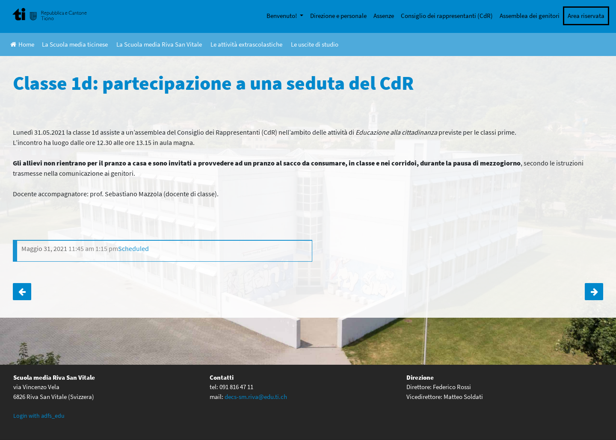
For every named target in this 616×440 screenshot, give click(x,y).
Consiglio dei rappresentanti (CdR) (447, 16)
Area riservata (586, 16)
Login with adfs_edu (39, 415)
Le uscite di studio (314, 44)
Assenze (383, 16)
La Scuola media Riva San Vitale (159, 44)
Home (22, 44)
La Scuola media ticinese (75, 44)
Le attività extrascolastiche (246, 44)
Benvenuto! (282, 16)
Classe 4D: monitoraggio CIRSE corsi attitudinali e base (22, 291)
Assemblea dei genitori (530, 16)
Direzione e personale (338, 16)
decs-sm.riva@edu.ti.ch (256, 397)
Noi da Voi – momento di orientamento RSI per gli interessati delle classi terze (594, 291)
